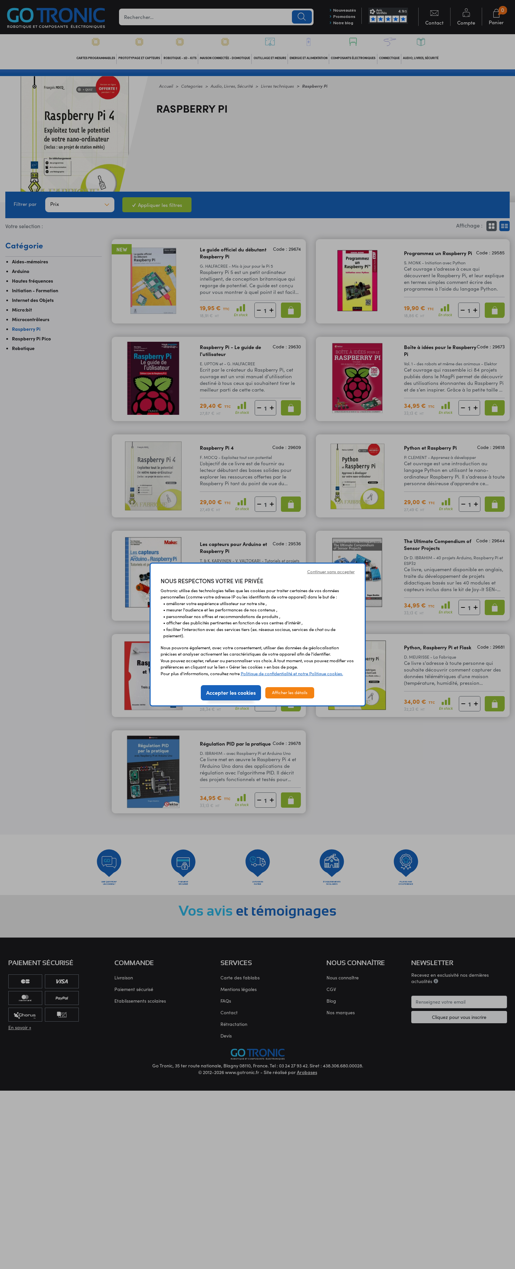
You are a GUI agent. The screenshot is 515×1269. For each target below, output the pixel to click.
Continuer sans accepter (331, 572)
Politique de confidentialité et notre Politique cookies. (292, 674)
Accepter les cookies (231, 692)
